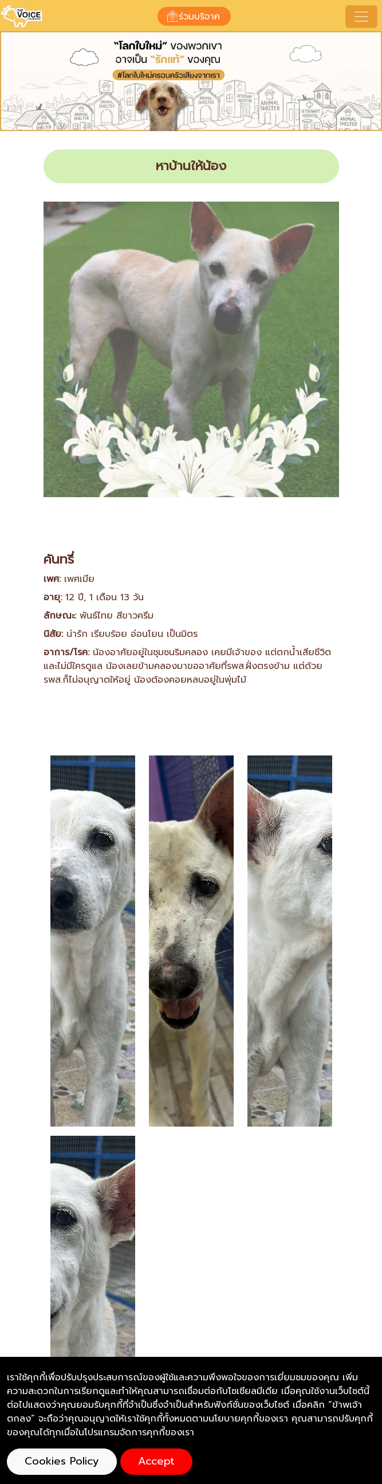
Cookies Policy (62, 1461)
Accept (156, 1461)
